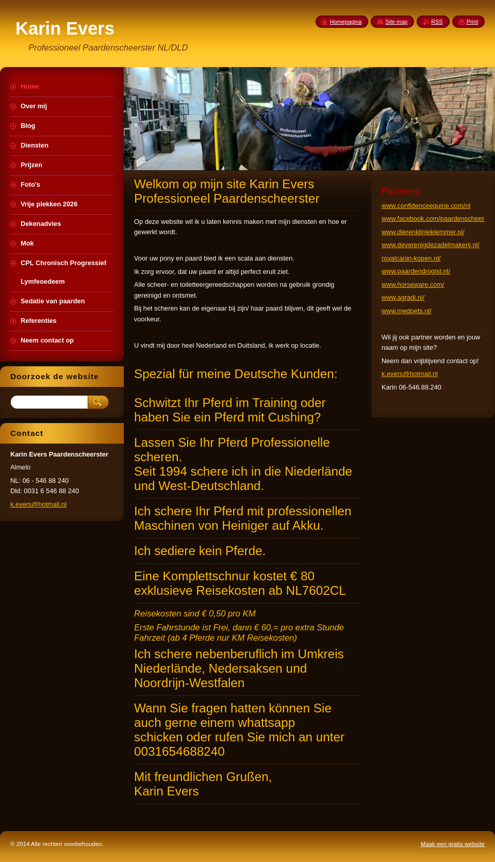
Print (472, 22)
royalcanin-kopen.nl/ (411, 258)
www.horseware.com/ (413, 284)
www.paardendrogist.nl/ (416, 271)
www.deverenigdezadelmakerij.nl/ (431, 245)
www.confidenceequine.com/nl (426, 205)
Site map (396, 22)
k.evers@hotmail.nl (410, 374)
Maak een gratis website (453, 844)
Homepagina (346, 22)
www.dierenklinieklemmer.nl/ (423, 232)
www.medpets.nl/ (407, 311)
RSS (436, 22)
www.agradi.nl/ (403, 297)
